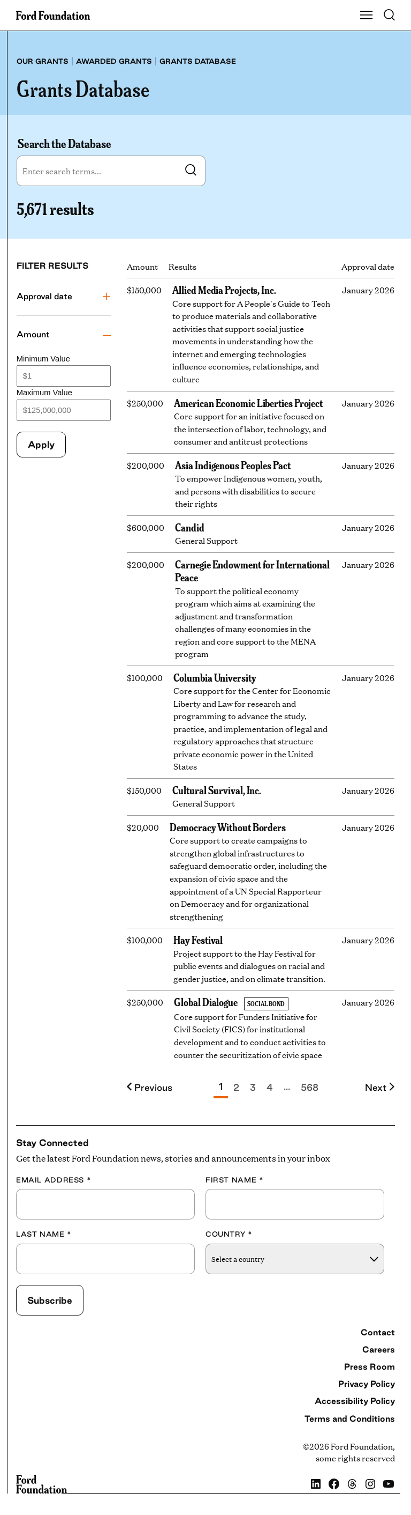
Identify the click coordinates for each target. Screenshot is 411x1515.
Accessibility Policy (355, 1401)
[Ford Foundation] (41, 1484)
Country (229, 1234)
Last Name (44, 1234)
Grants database (197, 61)
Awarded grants (114, 61)
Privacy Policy (366, 1383)
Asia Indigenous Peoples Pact (232, 464)
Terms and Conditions (350, 1418)
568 (309, 1087)
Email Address (53, 1180)
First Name (234, 1180)
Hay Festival (198, 939)
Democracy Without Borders (228, 826)
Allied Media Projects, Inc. (224, 289)
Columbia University (214, 677)
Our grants (42, 61)
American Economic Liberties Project (248, 402)
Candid (189, 527)
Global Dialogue (206, 1001)
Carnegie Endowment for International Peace (252, 570)
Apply (41, 444)
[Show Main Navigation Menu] (366, 15)
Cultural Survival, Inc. (216, 789)
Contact (378, 1332)
